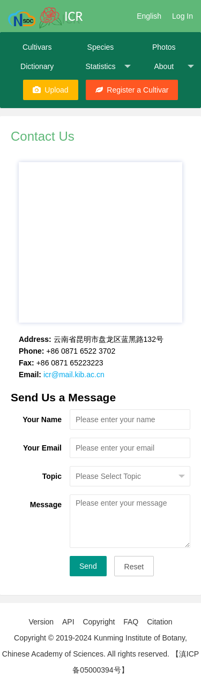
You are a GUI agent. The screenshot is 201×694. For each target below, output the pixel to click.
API (68, 621)
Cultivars (37, 47)
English (149, 16)
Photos (164, 47)
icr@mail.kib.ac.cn (74, 374)
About (173, 66)
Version (41, 621)
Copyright (99, 621)
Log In (182, 16)
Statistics (107, 66)
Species (100, 47)
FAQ (130, 621)
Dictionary (37, 66)
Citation (159, 621)
